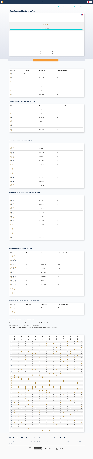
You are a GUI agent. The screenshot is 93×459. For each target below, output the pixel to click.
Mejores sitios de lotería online (36, 2)
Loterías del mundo (51, 2)
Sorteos (56, 437)
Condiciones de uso (61, 441)
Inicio (58, 6)
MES (20, 60)
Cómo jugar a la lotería (24, 441)
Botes (60, 2)
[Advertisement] (46, 40)
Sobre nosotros (45, 441)
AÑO (46, 60)
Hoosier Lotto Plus (72, 6)
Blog (61, 437)
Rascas (66, 437)
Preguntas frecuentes (13, 441)
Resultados (63, 6)
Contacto (53, 441)
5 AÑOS (71, 60)
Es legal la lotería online (36, 441)
